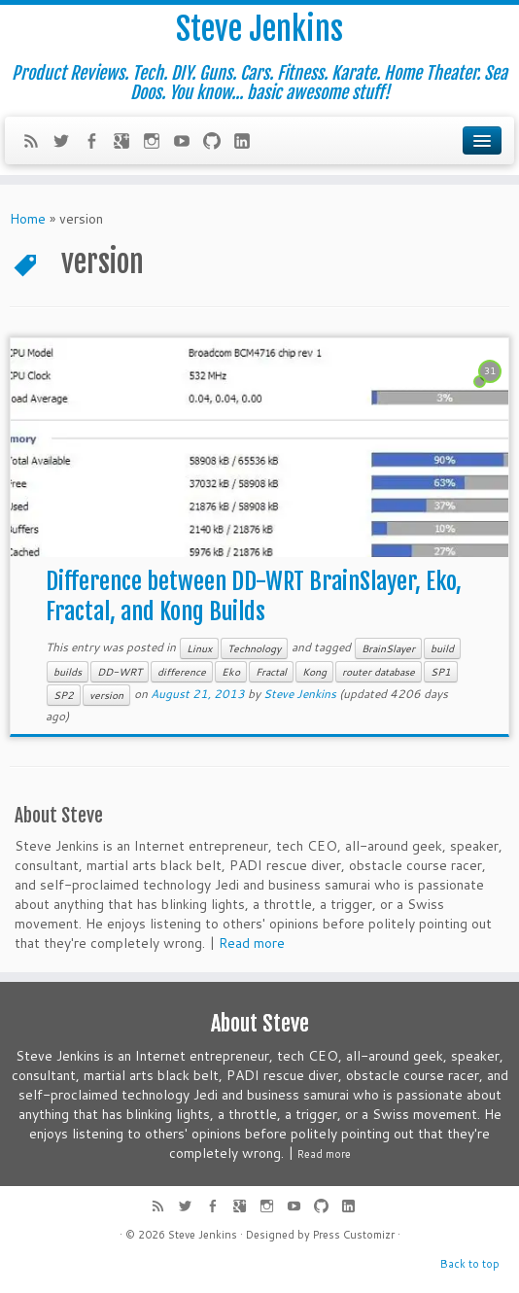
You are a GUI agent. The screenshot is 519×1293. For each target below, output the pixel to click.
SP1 (441, 672)
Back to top (470, 1264)
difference (181, 672)
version (106, 695)
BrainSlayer (388, 648)
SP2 (63, 695)
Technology (254, 648)
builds (67, 672)
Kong (314, 672)
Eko (231, 672)
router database (378, 672)
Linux (199, 648)
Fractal (271, 672)
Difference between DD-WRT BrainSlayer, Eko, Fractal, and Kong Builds (254, 596)
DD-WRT (119, 672)
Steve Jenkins (259, 29)
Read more (252, 943)
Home (28, 218)
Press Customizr (354, 1234)
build (442, 648)
